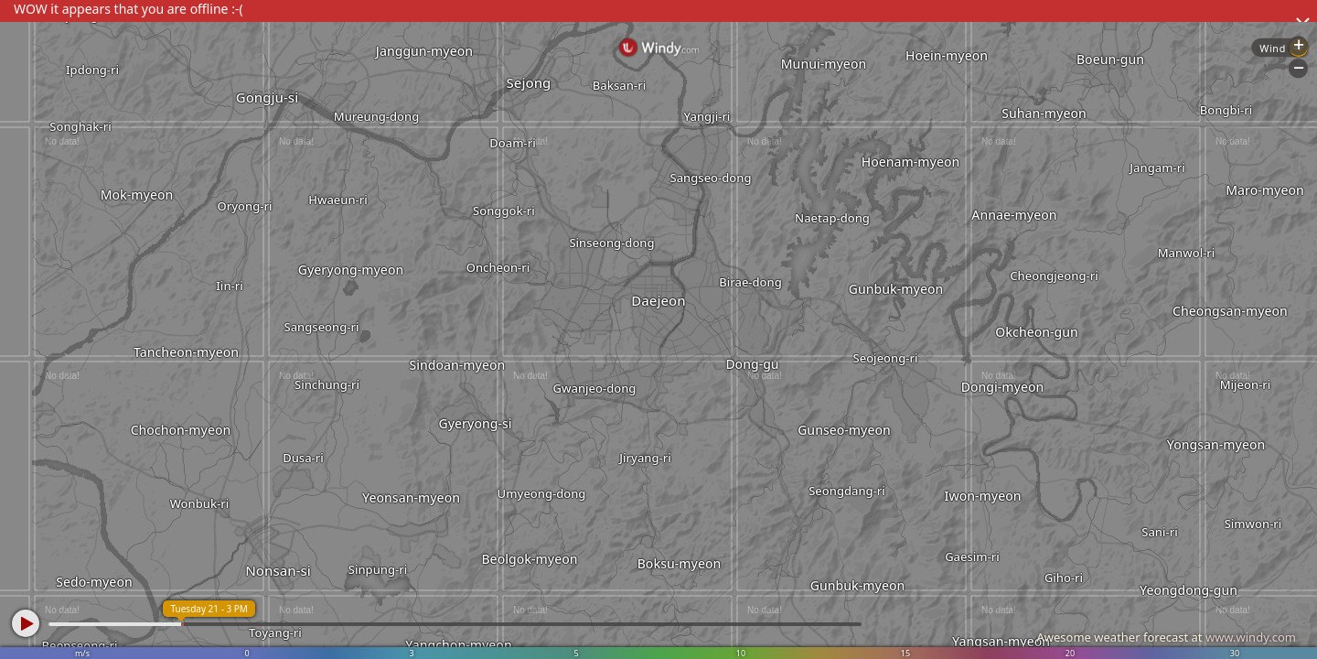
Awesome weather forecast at (1166, 637)
